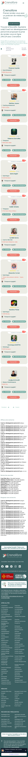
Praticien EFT (17, 647)
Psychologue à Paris (5, 714)
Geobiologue (4, 629)
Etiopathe (3, 627)
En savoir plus (8, 751)
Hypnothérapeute (5, 633)
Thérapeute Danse (5, 680)
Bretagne (12, 506)
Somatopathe (4, 676)
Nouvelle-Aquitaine (24, 48)
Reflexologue (4, 673)
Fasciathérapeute (18, 627)
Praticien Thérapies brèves (20, 661)
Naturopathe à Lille (19, 723)
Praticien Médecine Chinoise (7, 656)
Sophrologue (4, 678)
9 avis (17, 235)
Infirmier (3, 635)
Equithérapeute (4, 626)
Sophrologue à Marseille (20, 714)
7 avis (17, 270)
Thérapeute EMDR (19, 680)
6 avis (17, 307)
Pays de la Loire (14, 532)
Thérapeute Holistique (6, 682)
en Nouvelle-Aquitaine (10, 478)
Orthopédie (17, 642)
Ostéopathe (3, 644)
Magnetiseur (17, 636)
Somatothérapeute (19, 676)
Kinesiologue (17, 635)
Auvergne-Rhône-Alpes (6, 691)
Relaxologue (17, 673)
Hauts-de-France (5, 698)
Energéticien (17, 623)
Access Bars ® (4, 605)
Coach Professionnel (5, 614)
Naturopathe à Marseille (20, 721)
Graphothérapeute (5, 631)
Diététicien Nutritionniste (20, 621)
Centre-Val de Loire (19, 693)
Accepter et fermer (14, 754)
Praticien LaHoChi (18, 651)
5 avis (17, 377)
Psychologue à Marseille (6, 723)
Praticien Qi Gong (18, 658)
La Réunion (13, 521)
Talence (14, 445)
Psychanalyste (18, 667)
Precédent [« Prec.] (5, 407)
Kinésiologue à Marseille (6, 726)
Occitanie (12, 530)
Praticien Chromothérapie (6, 647)
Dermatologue (4, 621)
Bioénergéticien (4, 611)
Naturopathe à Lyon (5, 716)
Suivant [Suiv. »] (16, 407)
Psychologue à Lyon (19, 724)
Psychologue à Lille (19, 719)
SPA (2, 674)
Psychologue (4, 669)
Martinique (13, 523)
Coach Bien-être (18, 612)
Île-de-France (13, 520)
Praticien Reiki (4, 659)
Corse (11, 511)
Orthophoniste (4, 642)
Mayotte (12, 524)
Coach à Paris (4, 724)
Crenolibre (4, 561)
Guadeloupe (13, 514)
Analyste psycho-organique (7, 607)
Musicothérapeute (19, 638)
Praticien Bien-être (5, 646)
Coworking (17, 619)
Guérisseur (17, 631)
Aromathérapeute (18, 607)
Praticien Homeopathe (19, 649)
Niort (13, 438)
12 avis (17, 65)
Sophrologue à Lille (5, 719)
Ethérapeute (17, 626)
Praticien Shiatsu (18, 659)
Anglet (13, 450)
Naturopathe (17, 640)
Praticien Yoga (4, 664)
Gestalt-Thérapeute (19, 629)
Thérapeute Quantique (6, 683)
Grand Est (12, 512)
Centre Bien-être (18, 611)
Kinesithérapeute (5, 636)
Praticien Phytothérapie (20, 656)
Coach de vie (17, 614)
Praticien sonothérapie (6, 667)
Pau (13, 429)
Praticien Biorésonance (19, 646)
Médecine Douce (4, 640)
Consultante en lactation (6, 619)
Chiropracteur (4, 612)
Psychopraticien (4, 671)
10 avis (17, 101)
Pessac (13, 436)
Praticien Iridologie (5, 651)
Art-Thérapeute (4, 609)
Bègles (13, 471)
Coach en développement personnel (10, 49)
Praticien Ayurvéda (19, 644)
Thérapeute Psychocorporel (20, 682)
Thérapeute (17, 678)
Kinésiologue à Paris (5, 721)
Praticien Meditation (19, 653)
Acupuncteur (17, 605)
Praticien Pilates (4, 658)
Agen (13, 451)
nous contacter (15, 747)
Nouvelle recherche (14, 23)
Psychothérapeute (18, 671)
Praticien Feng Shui (5, 649)
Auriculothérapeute (19, 609)
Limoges (14, 426)
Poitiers (14, 427)
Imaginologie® (18, 633)
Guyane (12, 515)
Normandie (13, 526)
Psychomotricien (18, 669)
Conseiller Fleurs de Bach (20, 616)
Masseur (3, 638)
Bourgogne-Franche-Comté (20, 691)
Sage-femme (17, 674)
